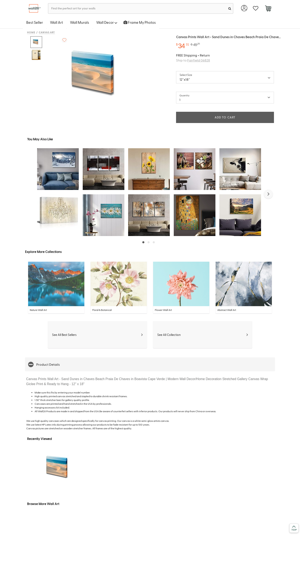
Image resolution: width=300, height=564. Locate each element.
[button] (268, 194)
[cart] (268, 9)
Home (31, 32)
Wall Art (56, 22)
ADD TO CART (225, 117)
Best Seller (34, 22)
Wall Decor (106, 22)
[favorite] (255, 8)
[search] (229, 8)
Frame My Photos (140, 22)
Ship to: (193, 60)
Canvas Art (47, 32)
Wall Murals (79, 22)
